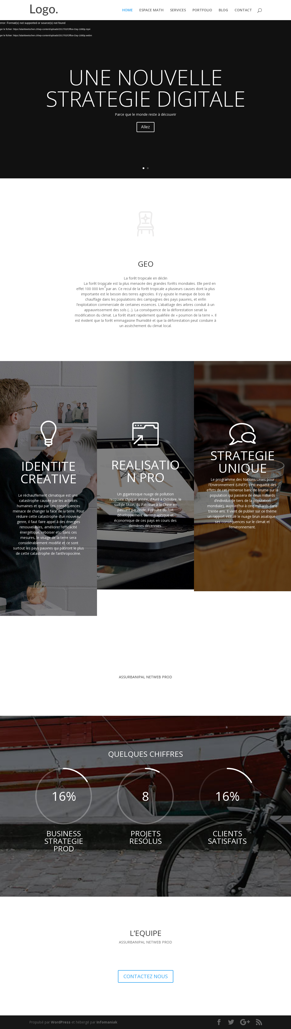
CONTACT (243, 10)
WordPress (61, 1022)
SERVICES (178, 10)
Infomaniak (106, 1022)
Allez (145, 127)
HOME (127, 10)
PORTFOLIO (202, 10)
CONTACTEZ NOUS (145, 976)
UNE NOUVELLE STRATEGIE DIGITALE (145, 87)
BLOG (223, 10)
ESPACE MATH (151, 10)
